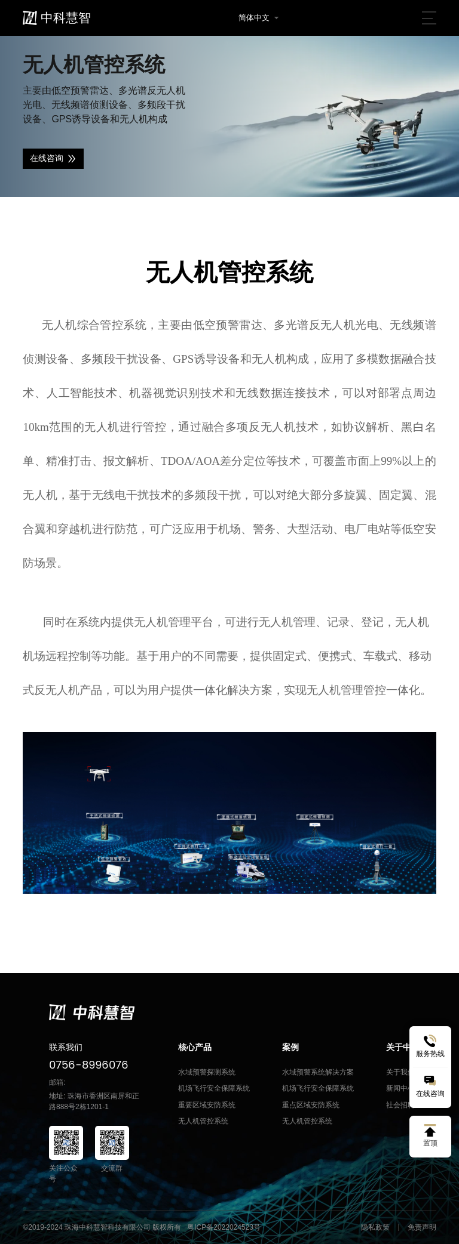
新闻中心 (400, 1088)
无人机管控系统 (203, 1121)
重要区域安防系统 (206, 1105)
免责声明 (422, 1227)
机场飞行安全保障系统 (214, 1088)
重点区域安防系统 (310, 1105)
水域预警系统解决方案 (318, 1072)
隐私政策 (375, 1227)
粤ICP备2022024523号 (224, 1227)
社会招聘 (400, 1105)
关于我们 (400, 1072)
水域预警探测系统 (206, 1072)
